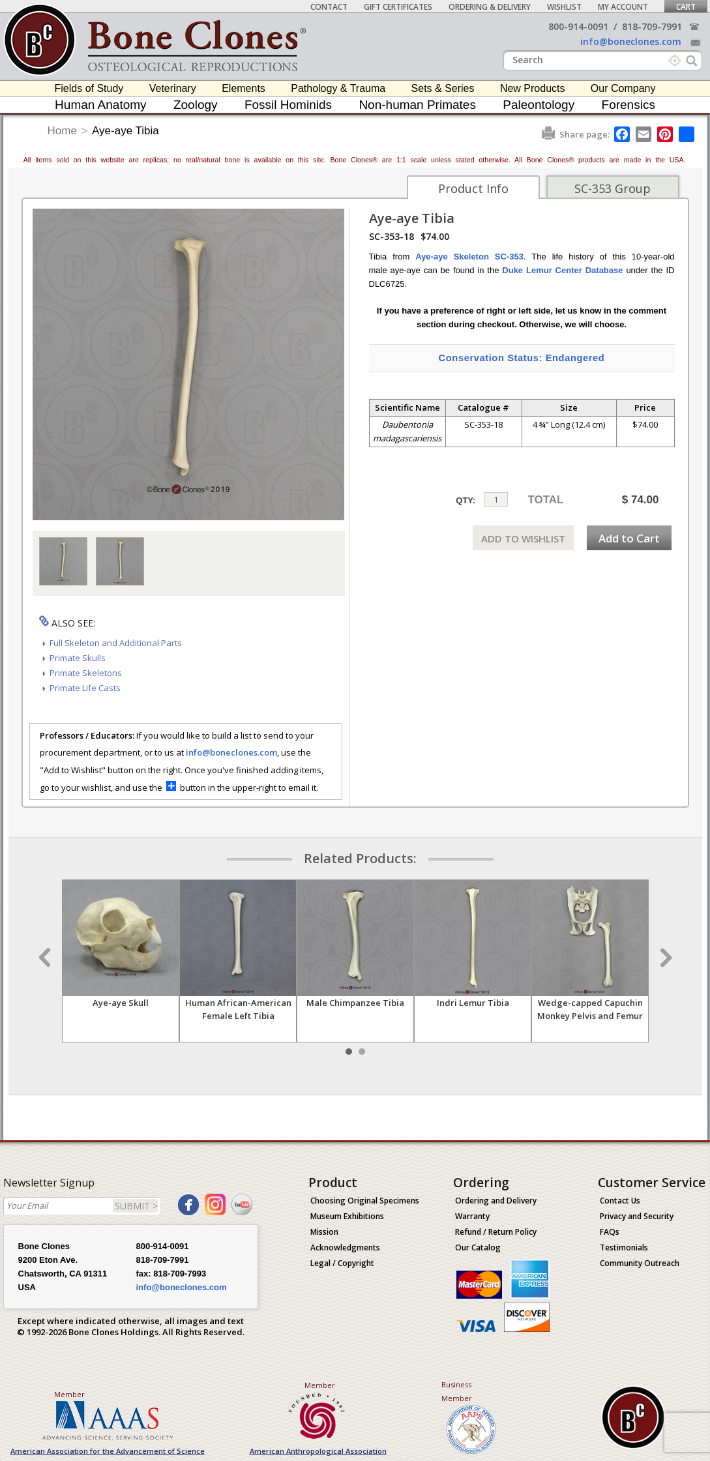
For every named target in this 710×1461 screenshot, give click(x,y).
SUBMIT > (136, 1206)
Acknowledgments (345, 1247)
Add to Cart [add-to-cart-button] (629, 538)
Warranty (472, 1216)
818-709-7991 (652, 26)
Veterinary (172, 88)
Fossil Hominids (288, 104)
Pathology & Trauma (338, 88)
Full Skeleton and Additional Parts (116, 643)
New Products (532, 88)
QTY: (465, 500)
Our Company (623, 88)
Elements (243, 88)
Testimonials (624, 1247)
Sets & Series (443, 88)
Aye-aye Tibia (125, 131)
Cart (686, 6)
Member (69, 1394)
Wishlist (564, 6)
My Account (623, 6)
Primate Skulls (78, 658)
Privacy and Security (636, 1216)
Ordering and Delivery (496, 1200)
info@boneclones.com (630, 41)
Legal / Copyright (342, 1263)
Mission (324, 1231)
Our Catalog (478, 1247)
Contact (329, 6)
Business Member (456, 1391)
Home (62, 131)
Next (664, 957)
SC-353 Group (612, 188)
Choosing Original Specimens (364, 1200)
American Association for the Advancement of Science (107, 1451)
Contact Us (620, 1200)
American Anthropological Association (318, 1451)
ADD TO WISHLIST (523, 538)
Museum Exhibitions (347, 1216)
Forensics (628, 104)
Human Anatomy (100, 104)
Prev (46, 957)
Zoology (195, 104)
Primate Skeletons (86, 673)
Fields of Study (89, 88)
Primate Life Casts (85, 688)
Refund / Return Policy (496, 1231)
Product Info (473, 188)
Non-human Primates (417, 104)
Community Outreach (639, 1263)
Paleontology (538, 104)
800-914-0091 (578, 26)
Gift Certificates (398, 6)
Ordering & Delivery (490, 6)
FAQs (609, 1231)
